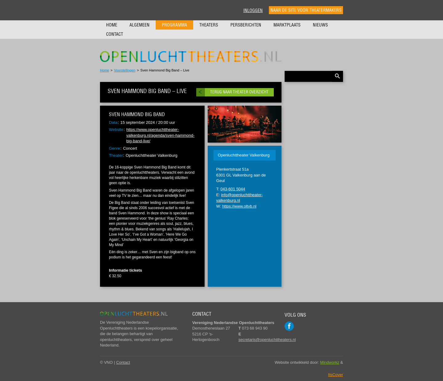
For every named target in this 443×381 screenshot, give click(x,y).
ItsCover (335, 374)
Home (111, 25)
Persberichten (245, 25)
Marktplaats (287, 25)
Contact (114, 34)
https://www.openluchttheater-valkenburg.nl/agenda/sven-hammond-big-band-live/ (160, 135)
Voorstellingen (124, 70)
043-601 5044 (233, 189)
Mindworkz (329, 362)
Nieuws (320, 25)
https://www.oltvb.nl (239, 206)
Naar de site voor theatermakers (305, 10)
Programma (174, 25)
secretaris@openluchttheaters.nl (267, 339)
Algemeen (140, 25)
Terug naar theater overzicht (239, 92)
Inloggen (253, 10)
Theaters (208, 25)
